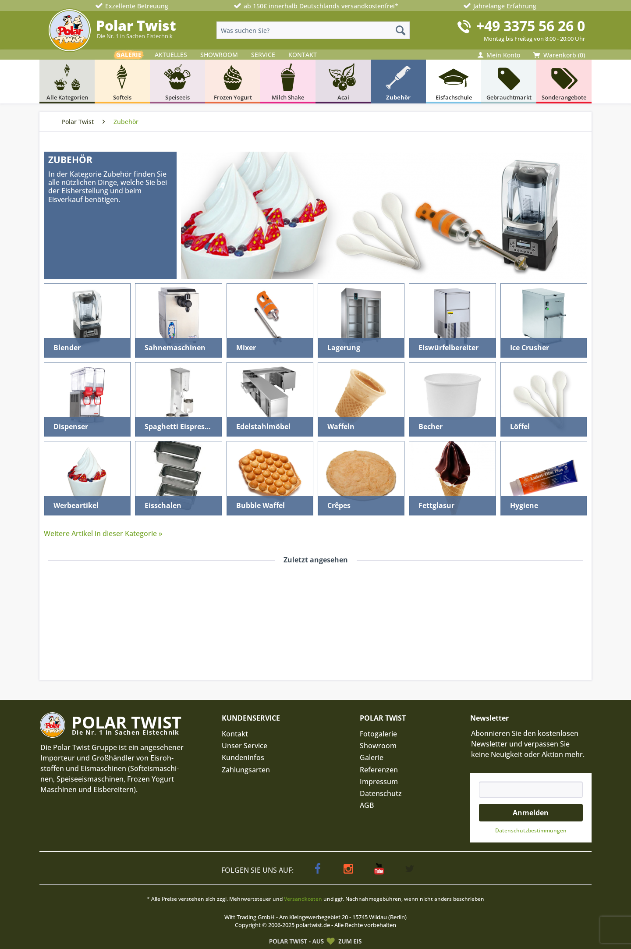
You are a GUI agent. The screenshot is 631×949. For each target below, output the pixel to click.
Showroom (378, 745)
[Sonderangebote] (564, 81)
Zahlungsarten (246, 770)
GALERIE (129, 54)
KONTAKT (302, 54)
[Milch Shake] (288, 81)
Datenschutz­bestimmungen (531, 830)
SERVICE (263, 54)
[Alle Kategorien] (67, 81)
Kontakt (235, 734)
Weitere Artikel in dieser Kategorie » (103, 533)
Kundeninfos (243, 757)
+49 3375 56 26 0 (530, 25)
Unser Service (244, 745)
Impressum (379, 781)
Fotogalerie (378, 734)
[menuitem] (313, 30)
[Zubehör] (398, 81)
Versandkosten (303, 899)
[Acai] (343, 81)
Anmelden (531, 812)
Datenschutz (381, 793)
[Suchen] (400, 30)
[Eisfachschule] (453, 81)
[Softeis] (122, 81)
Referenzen (379, 770)
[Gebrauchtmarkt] (508, 81)
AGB (367, 805)
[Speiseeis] (177, 81)
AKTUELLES (171, 54)
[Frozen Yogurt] (232, 81)
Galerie (371, 757)
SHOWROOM (219, 54)
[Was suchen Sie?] (313, 30)
